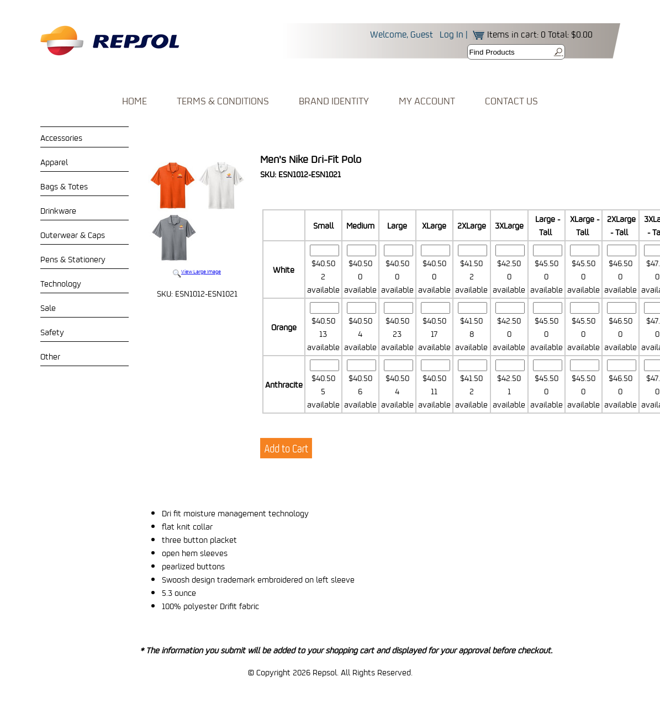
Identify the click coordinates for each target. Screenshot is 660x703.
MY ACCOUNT (427, 101)
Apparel (54, 161)
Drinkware (58, 210)
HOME (134, 101)
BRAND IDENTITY (334, 101)
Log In (451, 34)
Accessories (61, 137)
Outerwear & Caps (72, 234)
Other (50, 356)
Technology (60, 283)
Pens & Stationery (72, 259)
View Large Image (197, 217)
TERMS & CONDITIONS (223, 101)
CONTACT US (511, 101)
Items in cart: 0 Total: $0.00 (533, 34)
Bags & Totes (64, 186)
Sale (48, 307)
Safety (52, 332)
